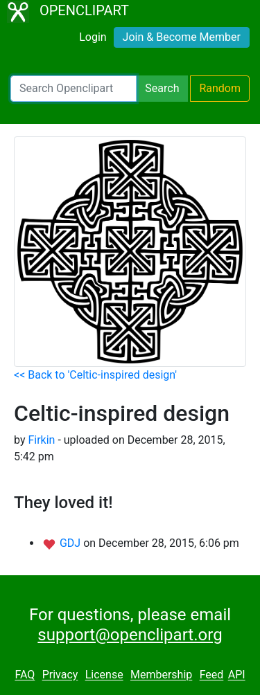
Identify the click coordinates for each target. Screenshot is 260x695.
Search (162, 88)
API (236, 675)
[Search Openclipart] (73, 88)
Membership (161, 675)
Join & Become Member (182, 37)
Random (220, 88)
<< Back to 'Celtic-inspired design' (95, 374)
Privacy (60, 675)
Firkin (41, 439)
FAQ (25, 675)
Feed (212, 675)
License (104, 675)
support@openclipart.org (129, 634)
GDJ (71, 543)
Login (92, 37)
